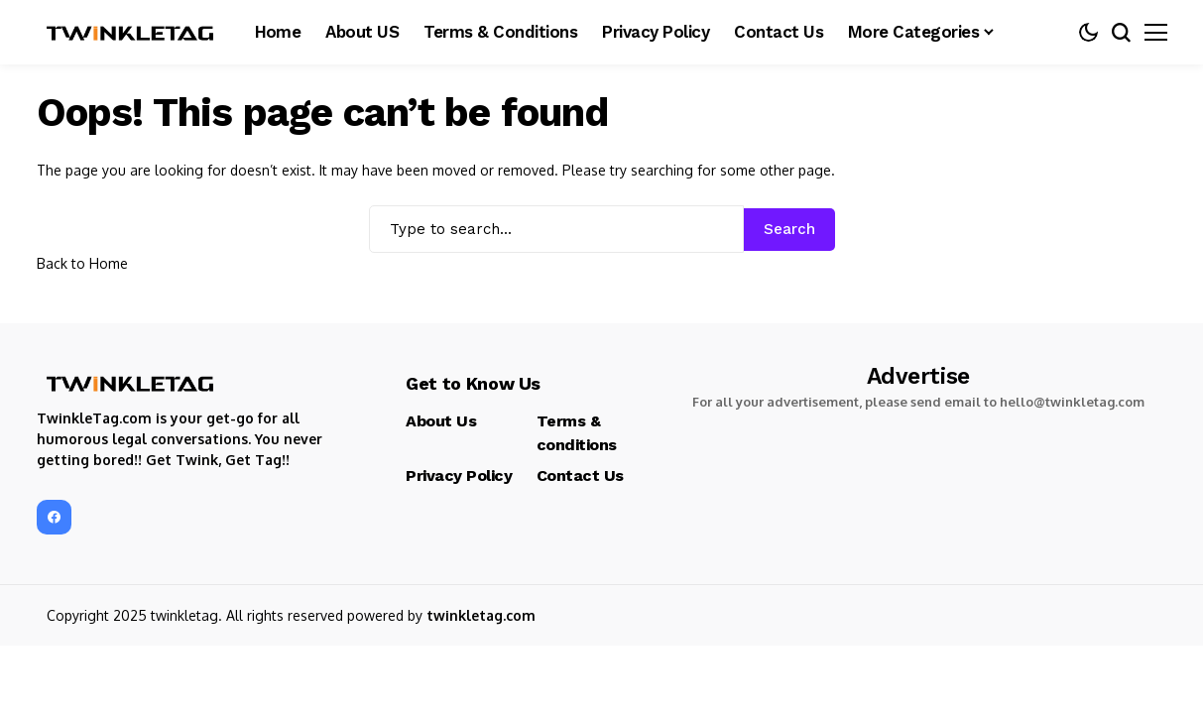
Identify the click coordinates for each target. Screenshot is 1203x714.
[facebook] (54, 517)
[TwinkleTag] (131, 33)
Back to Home (82, 263)
